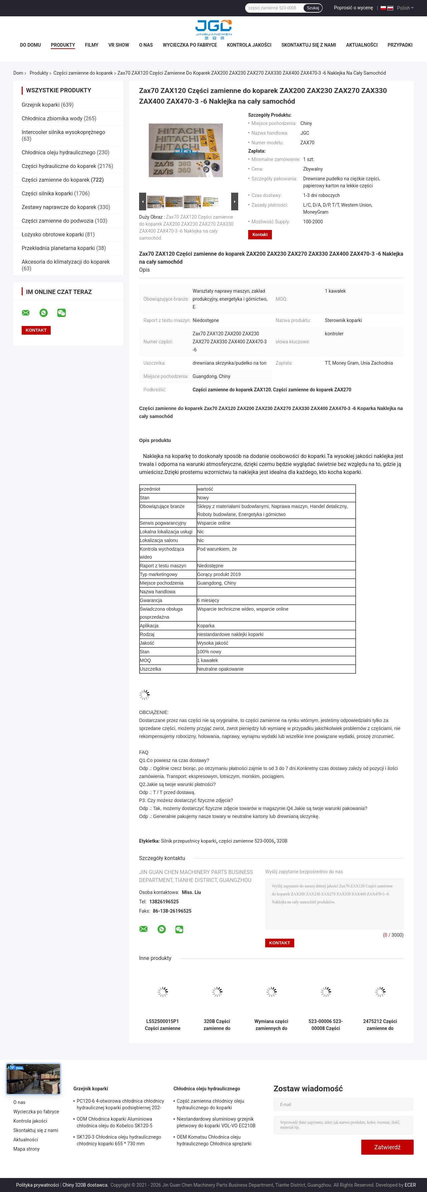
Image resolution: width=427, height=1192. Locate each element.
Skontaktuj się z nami (309, 45)
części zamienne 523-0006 (246, 841)
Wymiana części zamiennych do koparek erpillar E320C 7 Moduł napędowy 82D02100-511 (272, 1025)
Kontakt (260, 234)
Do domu (30, 45)
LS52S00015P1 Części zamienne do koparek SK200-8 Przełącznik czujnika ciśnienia (162, 1025)
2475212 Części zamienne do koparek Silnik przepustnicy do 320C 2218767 (380, 1025)
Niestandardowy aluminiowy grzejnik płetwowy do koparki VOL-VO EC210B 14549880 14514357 (216, 1123)
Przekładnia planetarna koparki (58, 248)
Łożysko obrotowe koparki (53, 234)
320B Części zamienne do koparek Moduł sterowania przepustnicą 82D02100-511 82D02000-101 (217, 1025)
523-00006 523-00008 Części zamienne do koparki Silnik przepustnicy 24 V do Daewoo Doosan (326, 1025)
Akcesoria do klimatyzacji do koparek (66, 262)
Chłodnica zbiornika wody (52, 118)
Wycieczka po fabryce (190, 45)
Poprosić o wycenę (353, 7)
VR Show (118, 45)
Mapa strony (26, 1149)
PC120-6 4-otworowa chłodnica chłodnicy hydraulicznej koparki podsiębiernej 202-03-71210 (120, 1105)
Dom (18, 73)
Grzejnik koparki (41, 105)
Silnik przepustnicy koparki (188, 841)
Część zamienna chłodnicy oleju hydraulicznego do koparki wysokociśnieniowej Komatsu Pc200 (215, 1105)
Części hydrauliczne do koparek (59, 166)
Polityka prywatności (37, 1185)
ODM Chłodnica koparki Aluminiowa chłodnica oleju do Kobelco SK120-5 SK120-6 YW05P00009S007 (114, 1123)
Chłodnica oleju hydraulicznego (58, 152)
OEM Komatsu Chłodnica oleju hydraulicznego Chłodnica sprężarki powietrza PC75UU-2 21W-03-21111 (214, 1141)
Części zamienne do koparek (83, 73)
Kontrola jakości (249, 45)
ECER (410, 1185)
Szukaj (313, 8)
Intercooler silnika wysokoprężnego (63, 132)
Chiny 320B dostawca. (86, 1185)
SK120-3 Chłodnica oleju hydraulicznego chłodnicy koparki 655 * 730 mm (119, 1140)
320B (282, 841)
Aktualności (362, 45)
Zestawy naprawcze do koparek (59, 207)
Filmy (91, 45)
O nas (146, 45)
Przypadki (400, 45)
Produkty (63, 45)
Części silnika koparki (47, 193)
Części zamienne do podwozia (57, 221)
